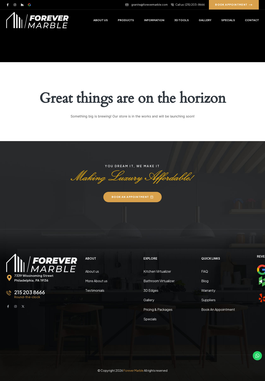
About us (92, 271)
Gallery (148, 300)
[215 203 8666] (8, 292)
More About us (96, 281)
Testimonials (94, 290)
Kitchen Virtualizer (157, 271)
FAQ (204, 271)
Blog (204, 281)
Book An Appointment (218, 309)
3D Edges (150, 290)
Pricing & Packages (157, 309)
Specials (150, 319)
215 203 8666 (29, 292)
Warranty (208, 290)
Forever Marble (133, 370)
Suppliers (208, 300)
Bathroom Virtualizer (159, 281)
